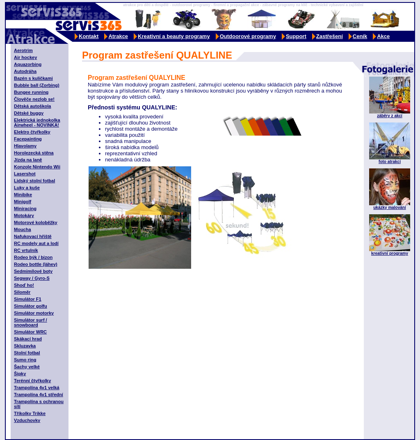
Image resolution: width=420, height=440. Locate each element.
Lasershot (25, 173)
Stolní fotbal (27, 352)
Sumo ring (25, 359)
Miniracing (25, 208)
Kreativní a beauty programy (174, 36)
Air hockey (25, 57)
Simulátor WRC (30, 331)
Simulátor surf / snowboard (30, 322)
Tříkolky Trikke (30, 413)
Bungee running (31, 92)
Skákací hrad (28, 338)
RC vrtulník (26, 250)
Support (296, 36)
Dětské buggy (28, 113)
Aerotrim (23, 50)
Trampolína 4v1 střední (38, 394)
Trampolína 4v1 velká (36, 387)
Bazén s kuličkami (33, 78)
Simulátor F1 (27, 299)
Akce (383, 36)
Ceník (360, 36)
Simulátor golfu (30, 306)
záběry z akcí (389, 115)
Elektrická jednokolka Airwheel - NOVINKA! (37, 122)
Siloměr (22, 292)
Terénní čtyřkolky (32, 380)
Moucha (22, 229)
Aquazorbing (27, 64)
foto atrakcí (390, 161)
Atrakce (118, 36)
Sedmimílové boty (33, 271)
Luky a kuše (27, 187)
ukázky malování (389, 207)
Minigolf (22, 201)
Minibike (23, 194)
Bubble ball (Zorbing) (36, 85)
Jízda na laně (28, 159)
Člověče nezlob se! (34, 99)
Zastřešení (329, 36)
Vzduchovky (27, 420)
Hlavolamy (25, 145)
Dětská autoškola (32, 106)
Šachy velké (27, 366)
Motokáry (24, 215)
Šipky (20, 373)
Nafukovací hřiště (33, 236)
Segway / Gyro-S (32, 278)
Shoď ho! (24, 285)
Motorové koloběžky (35, 222)
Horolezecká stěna (34, 152)
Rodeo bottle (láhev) (35, 264)
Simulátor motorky (34, 313)
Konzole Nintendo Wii (37, 166)
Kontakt (88, 36)
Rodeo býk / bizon (33, 257)
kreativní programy (389, 253)
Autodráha (25, 71)
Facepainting (28, 138)
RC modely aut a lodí (36, 243)
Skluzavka (25, 345)
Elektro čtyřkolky (32, 131)
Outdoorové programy (248, 36)
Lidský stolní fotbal (34, 180)
